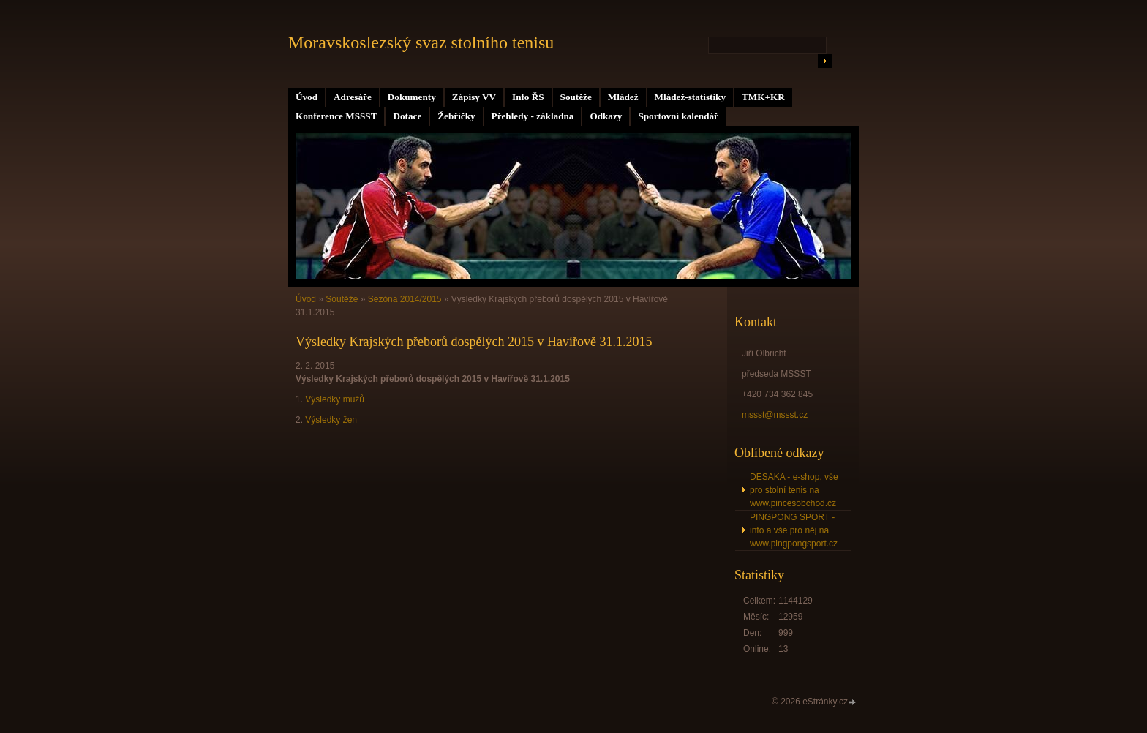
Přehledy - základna (533, 115)
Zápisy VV (474, 96)
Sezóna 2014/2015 (405, 299)
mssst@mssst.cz (775, 415)
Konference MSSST (336, 115)
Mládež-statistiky (690, 96)
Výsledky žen (331, 420)
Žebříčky (456, 115)
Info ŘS (528, 96)
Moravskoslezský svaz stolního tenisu (421, 42)
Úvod (306, 96)
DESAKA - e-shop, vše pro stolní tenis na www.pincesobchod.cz (794, 490)
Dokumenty (412, 96)
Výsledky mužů (334, 399)
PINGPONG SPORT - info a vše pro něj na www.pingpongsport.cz (794, 530)
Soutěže (576, 96)
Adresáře (353, 96)
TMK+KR (763, 96)
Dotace (407, 115)
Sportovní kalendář (678, 115)
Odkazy (606, 115)
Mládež (623, 96)
